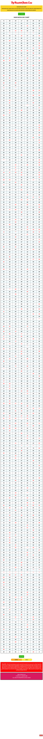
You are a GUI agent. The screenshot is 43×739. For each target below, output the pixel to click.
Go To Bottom (21, 14)
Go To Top (21, 714)
